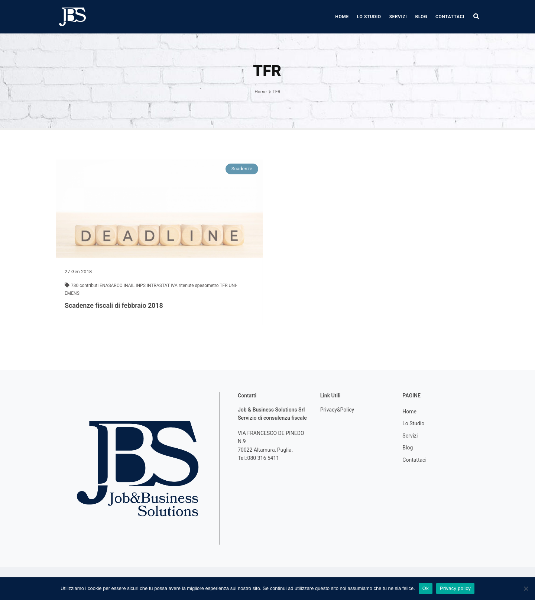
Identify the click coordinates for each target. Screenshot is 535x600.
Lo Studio (369, 16)
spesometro (207, 285)
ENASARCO (112, 285)
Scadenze (241, 168)
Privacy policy (455, 588)
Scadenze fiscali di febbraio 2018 (114, 305)
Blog (421, 16)
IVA (175, 285)
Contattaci (449, 16)
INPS (141, 285)
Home (341, 16)
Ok (425, 588)
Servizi (398, 16)
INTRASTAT (159, 285)
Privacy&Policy (337, 410)
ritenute (187, 285)
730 (75, 285)
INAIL (130, 285)
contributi (90, 285)
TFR (224, 285)
